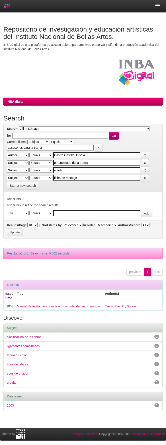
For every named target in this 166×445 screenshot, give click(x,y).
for (9, 135)
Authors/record (129, 225)
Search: (12, 128)
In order (89, 225)
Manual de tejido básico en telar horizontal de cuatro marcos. (59, 306)
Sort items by (52, 225)
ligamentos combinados (23, 346)
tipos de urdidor (18, 373)
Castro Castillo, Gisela (120, 306)
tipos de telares (17, 364)
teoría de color (17, 355)
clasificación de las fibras (24, 337)
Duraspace (140, 434)
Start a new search (23, 185)
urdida (11, 382)
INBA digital (15, 101)
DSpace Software (86, 434)
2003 (10, 405)
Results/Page (17, 225)
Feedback (158, 434)
